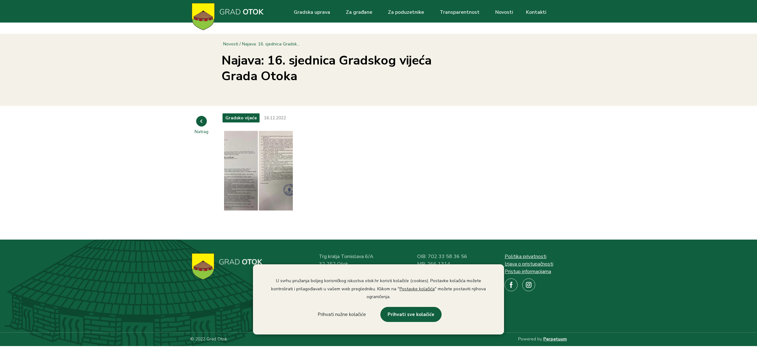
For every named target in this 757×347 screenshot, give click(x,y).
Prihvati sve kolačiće (411, 314)
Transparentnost (460, 12)
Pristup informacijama (528, 271)
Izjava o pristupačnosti (529, 264)
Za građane (359, 12)
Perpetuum (555, 339)
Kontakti (536, 12)
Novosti (504, 12)
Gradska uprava (312, 12)
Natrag (201, 132)
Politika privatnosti (525, 256)
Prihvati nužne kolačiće (342, 314)
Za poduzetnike (406, 12)
